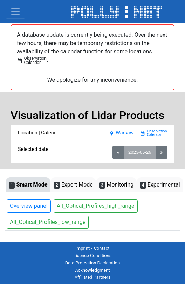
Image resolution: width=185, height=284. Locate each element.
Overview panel (29, 206)
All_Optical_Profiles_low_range (47, 222)
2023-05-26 (139, 152)
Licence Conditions (93, 255)
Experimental (160, 185)
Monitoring (116, 185)
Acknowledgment (92, 270)
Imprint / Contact (93, 248)
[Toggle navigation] (15, 12)
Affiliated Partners (92, 277)
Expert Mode (73, 185)
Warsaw (121, 133)
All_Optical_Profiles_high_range (96, 206)
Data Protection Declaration (92, 262)
